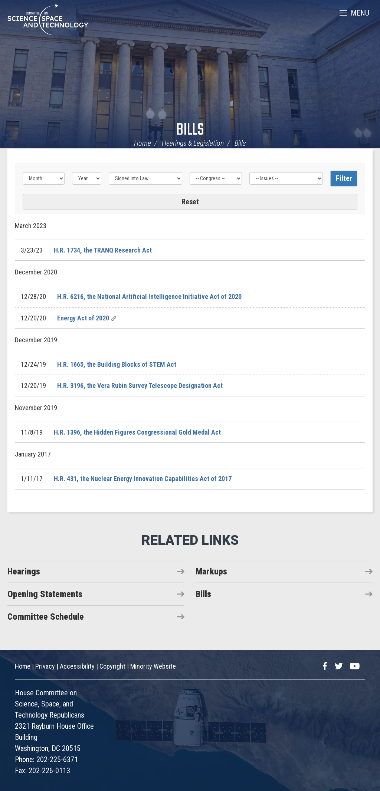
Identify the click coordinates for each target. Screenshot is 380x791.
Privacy (45, 666)
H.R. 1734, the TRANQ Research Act (103, 250)
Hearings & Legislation (193, 143)
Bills (190, 130)
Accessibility (77, 666)
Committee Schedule (45, 617)
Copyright (112, 666)
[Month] (44, 178)
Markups (211, 571)
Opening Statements (44, 594)
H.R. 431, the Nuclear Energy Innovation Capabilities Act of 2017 (143, 478)
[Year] (86, 178)
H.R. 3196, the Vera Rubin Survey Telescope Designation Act (140, 385)
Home (142, 143)
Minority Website (153, 666)
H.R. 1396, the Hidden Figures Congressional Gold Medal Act (137, 432)
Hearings (23, 571)
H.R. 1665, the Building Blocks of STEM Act (116, 364)
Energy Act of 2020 (83, 318)
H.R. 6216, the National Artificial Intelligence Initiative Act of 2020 (149, 296)
